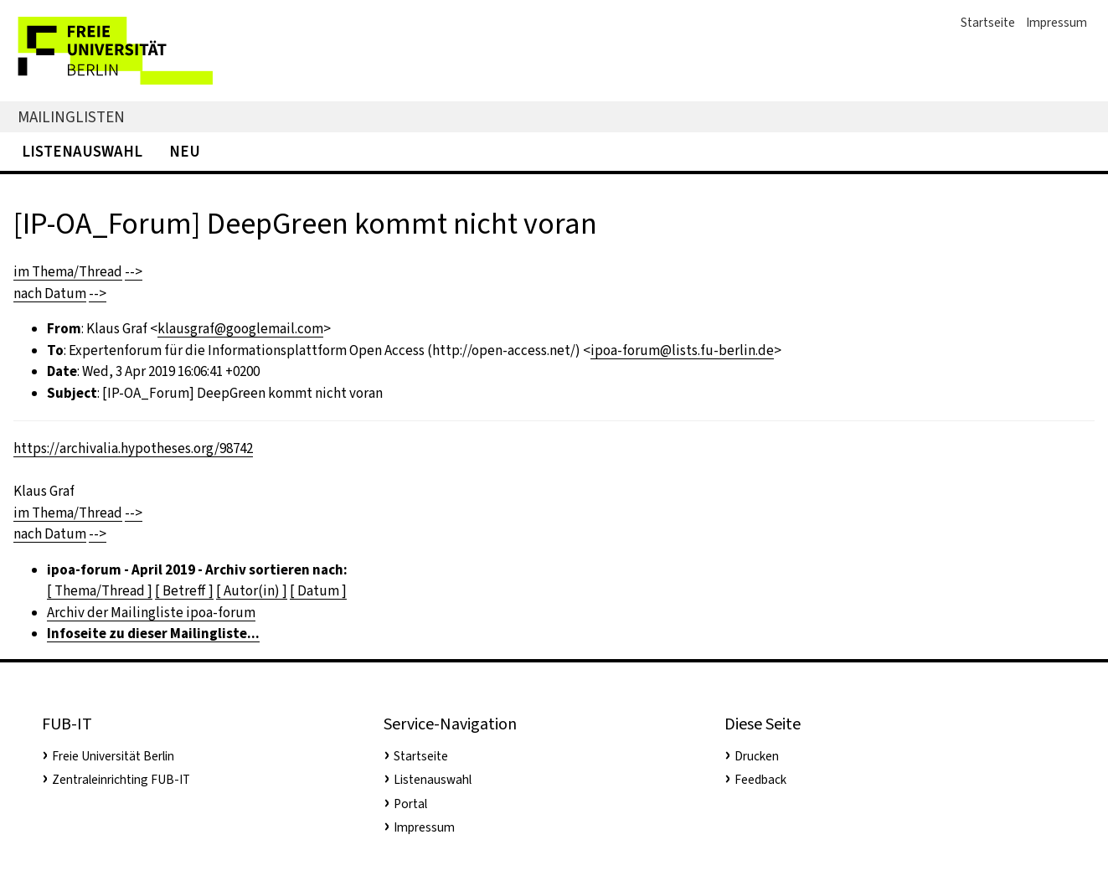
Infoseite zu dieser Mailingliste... (153, 633)
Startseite (988, 22)
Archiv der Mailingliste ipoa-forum (151, 612)
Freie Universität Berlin (113, 756)
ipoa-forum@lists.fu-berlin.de (682, 350)
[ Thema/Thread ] (99, 590)
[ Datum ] (318, 590)
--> (133, 271)
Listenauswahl (82, 151)
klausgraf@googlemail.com (240, 328)
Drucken (756, 756)
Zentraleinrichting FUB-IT (121, 779)
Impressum (1056, 22)
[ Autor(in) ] (251, 590)
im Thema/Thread (67, 271)
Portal (410, 804)
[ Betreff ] (184, 590)
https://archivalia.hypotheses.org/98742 (133, 448)
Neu (184, 151)
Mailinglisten (71, 116)
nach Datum (49, 293)
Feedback (760, 779)
